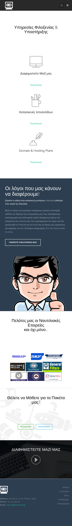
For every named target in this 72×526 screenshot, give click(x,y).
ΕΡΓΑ (66, 496)
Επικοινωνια (44, 427)
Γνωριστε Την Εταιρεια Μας (23, 242)
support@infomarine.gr (15, 505)
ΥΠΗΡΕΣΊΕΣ (63, 500)
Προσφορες (26, 427)
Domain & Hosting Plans (36, 150)
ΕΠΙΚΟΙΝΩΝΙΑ (63, 504)
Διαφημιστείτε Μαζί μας (36, 73)
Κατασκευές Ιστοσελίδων (36, 112)
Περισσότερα (36, 85)
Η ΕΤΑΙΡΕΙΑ (64, 492)
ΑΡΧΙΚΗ (66, 487)
